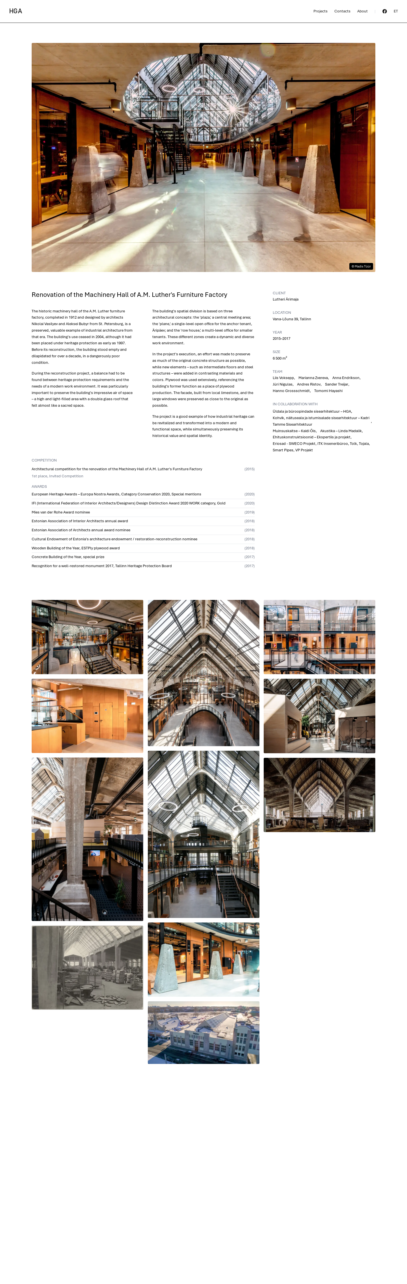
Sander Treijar (336, 384)
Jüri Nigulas (283, 384)
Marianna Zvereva (313, 377)
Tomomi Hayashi (328, 390)
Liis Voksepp (283, 377)
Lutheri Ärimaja (285, 299)
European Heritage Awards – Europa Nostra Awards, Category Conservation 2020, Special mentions (116, 494)
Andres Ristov (309, 384)
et (396, 11)
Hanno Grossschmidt (291, 390)
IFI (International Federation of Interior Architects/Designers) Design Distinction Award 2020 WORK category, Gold (129, 503)
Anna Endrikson (346, 377)
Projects (320, 11)
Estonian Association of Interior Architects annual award (80, 521)
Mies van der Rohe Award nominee (61, 512)
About (362, 11)
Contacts (342, 11)
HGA (15, 11)
